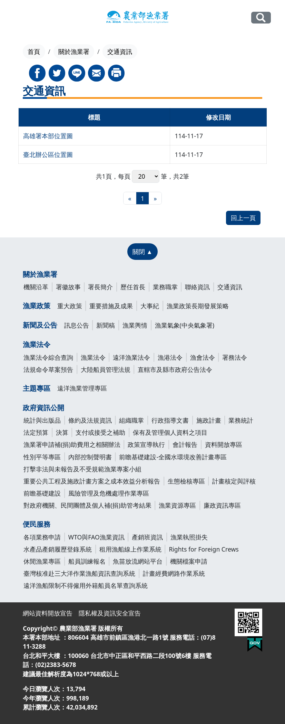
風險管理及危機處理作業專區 (108, 493)
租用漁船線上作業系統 (130, 549)
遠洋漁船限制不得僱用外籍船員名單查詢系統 (85, 585)
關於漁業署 (73, 51)
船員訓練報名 (87, 561)
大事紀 (149, 306)
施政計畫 (208, 420)
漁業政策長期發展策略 (198, 306)
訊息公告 (76, 325)
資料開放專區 (223, 444)
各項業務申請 (42, 537)
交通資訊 (229, 287)
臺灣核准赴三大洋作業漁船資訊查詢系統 (79, 573)
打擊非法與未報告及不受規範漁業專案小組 (82, 469)
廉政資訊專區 (222, 505)
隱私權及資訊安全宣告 (110, 613)
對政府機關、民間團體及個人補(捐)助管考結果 (87, 505)
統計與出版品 (42, 420)
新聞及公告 (40, 325)
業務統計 (240, 420)
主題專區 (36, 388)
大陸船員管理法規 (105, 369)
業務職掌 (165, 287)
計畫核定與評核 (234, 481)
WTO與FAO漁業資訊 (96, 537)
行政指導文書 (170, 420)
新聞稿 (105, 325)
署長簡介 (100, 287)
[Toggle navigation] (18, 17)
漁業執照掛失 (189, 537)
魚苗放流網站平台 (138, 561)
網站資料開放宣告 (47, 613)
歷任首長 (132, 287)
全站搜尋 (261, 17)
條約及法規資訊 (90, 420)
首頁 (34, 51)
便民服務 (36, 524)
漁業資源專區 (177, 505)
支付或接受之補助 (100, 432)
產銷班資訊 (147, 537)
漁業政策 (36, 305)
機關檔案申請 (188, 561)
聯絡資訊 (197, 287)
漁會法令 (202, 357)
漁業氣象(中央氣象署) (185, 325)
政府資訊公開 (43, 407)
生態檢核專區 (186, 481)
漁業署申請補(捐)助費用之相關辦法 (71, 444)
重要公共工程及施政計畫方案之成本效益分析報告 (91, 481)
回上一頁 (243, 218)
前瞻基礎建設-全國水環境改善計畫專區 (173, 457)
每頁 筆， (146, 176)
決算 (62, 432)
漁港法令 (170, 357)
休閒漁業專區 (42, 561)
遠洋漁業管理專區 (82, 388)
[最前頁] (129, 198)
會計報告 (185, 444)
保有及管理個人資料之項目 (170, 432)
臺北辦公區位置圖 (48, 154)
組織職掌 (131, 420)
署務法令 (234, 357)
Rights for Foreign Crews (203, 549)
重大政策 (69, 306)
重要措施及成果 (111, 306)
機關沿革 (35, 287)
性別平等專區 (42, 457)
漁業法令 (36, 344)
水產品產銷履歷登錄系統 (57, 549)
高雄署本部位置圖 (48, 136)
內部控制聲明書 (90, 457)
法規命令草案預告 (48, 369)
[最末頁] (155, 198)
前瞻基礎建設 (42, 493)
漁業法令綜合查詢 (48, 357)
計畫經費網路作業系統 (174, 573)
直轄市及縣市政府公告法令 (175, 369)
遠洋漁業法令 (131, 357)
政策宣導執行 (146, 444)
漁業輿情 (134, 325)
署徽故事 (68, 287)
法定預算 (35, 432)
